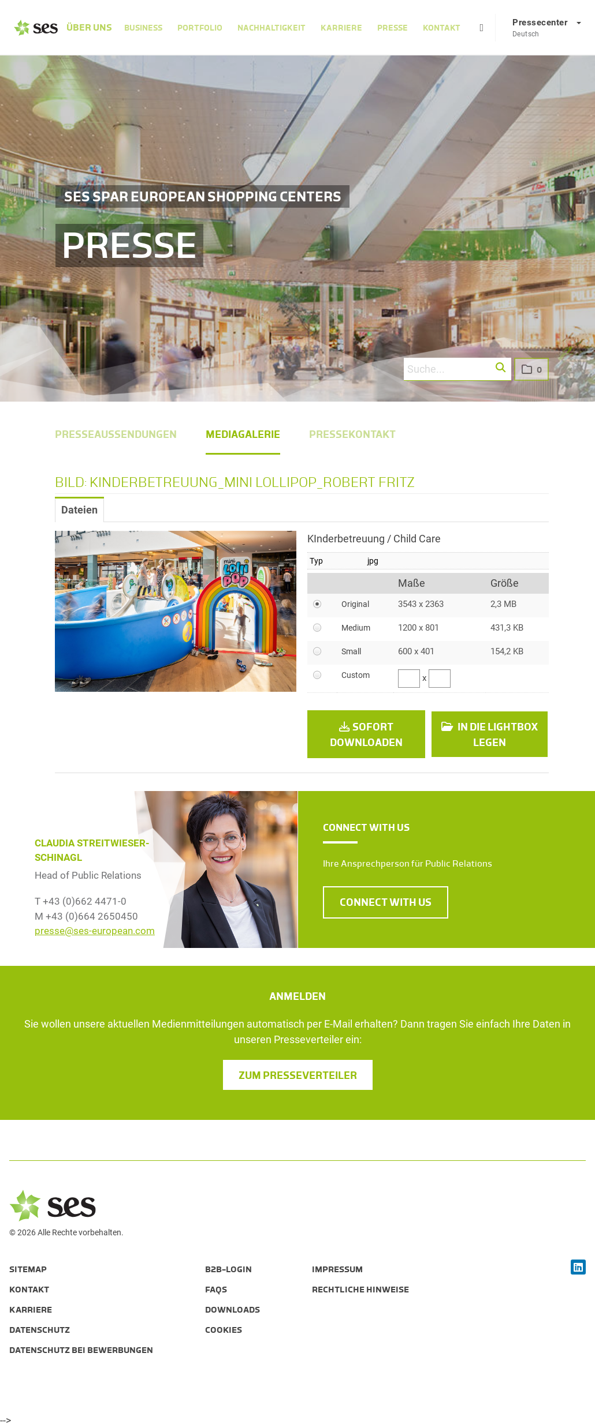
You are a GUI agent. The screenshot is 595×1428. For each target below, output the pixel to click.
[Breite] (409, 678)
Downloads (232, 1310)
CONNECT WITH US (386, 902)
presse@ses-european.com (95, 930)
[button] (501, 368)
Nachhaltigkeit (271, 27)
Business (143, 27)
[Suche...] (457, 369)
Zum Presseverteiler (298, 1075)
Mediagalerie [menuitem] (243, 434)
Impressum (337, 1269)
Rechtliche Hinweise (360, 1289)
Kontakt (441, 27)
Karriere (341, 27)
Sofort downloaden (366, 735)
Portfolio (199, 27)
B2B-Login (228, 1269)
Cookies (223, 1330)
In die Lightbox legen (489, 735)
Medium (355, 627)
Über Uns (89, 27)
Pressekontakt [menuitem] (352, 434)
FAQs (216, 1289)
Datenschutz (39, 1330)
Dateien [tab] (79, 510)
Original (355, 604)
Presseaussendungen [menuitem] (116, 434)
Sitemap (28, 1269)
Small (351, 651)
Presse (392, 27)
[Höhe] (440, 678)
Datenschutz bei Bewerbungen (81, 1350)
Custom (355, 675)
